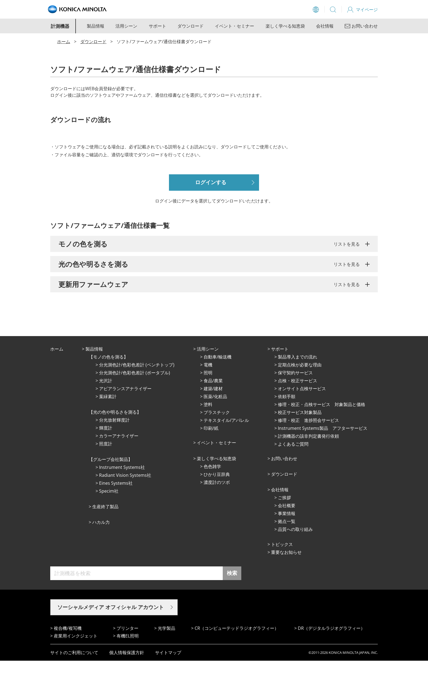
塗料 (208, 429)
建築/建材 (213, 413)
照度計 (105, 468)
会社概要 (286, 530)
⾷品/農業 (213, 405)
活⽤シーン (208, 373)
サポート (157, 26)
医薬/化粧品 (215, 421)
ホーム (63, 42)
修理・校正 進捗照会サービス (308, 445)
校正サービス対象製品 (300, 437)
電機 (208, 389)
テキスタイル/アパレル (226, 445)
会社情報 (325, 26)
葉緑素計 (108, 421)
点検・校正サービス (297, 405)
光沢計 (105, 405)
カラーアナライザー (118, 460)
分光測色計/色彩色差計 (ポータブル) (134, 397)
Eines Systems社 (116, 507)
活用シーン (126, 26)
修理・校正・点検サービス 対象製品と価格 (321, 429)
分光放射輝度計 (114, 444)
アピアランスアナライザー (125, 413)
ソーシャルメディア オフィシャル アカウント (110, 631)
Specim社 (108, 515)
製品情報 (95, 26)
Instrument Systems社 (122, 492)
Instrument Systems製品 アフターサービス (322, 452)
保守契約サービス (295, 397)
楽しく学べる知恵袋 (285, 26)
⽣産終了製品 (105, 531)
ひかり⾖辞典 (217, 499)
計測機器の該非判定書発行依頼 (308, 460)
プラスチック (217, 437)
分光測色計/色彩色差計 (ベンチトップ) (136, 389)
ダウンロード (190, 26)
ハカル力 (101, 546)
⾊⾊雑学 (212, 491)
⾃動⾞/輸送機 (217, 381)
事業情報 (286, 538)
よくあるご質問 (293, 468)
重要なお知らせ (286, 577)
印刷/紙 (211, 452)
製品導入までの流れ (297, 381)
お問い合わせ (284, 483)
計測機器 (60, 26)
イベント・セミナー (234, 26)
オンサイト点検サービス (302, 413)
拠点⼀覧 (286, 546)
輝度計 (105, 452)
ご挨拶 (284, 522)
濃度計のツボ (217, 507)
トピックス (282, 569)
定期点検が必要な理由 (300, 389)
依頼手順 (286, 421)
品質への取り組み (295, 554)
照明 (208, 397)
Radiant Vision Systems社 (125, 499)
